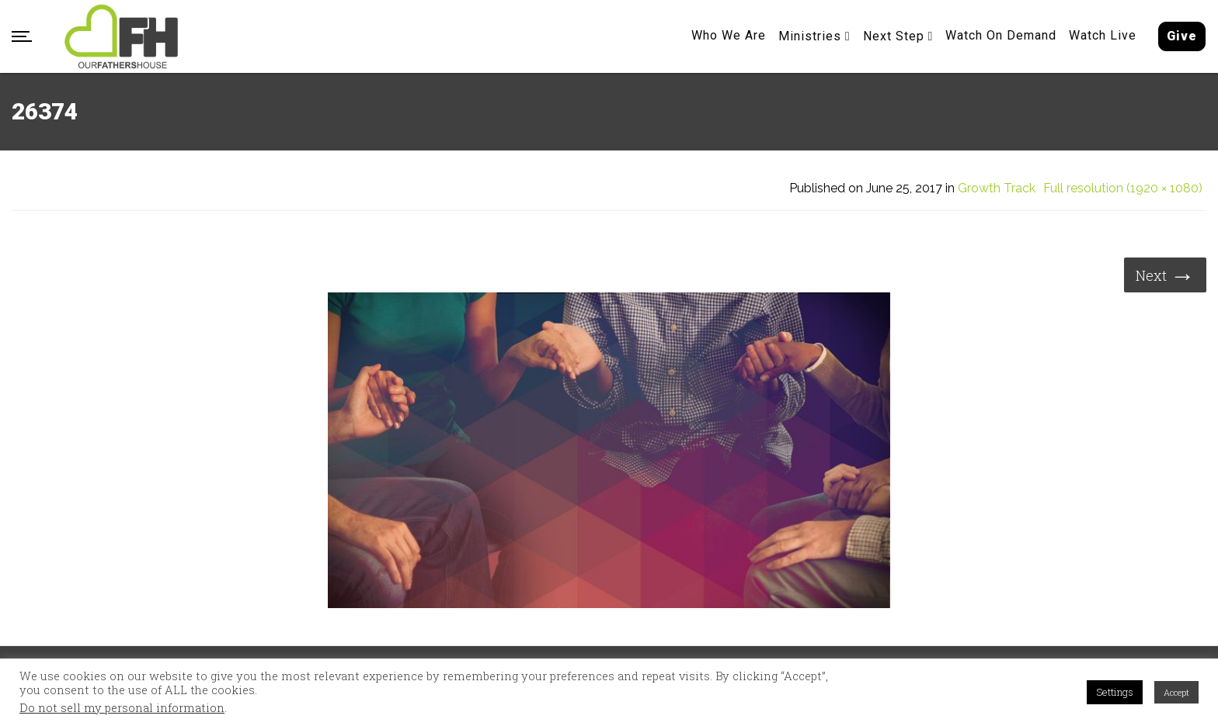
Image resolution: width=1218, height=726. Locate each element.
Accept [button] (1176, 692)
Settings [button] (1114, 692)
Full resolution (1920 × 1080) (1122, 188)
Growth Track (996, 188)
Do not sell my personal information (121, 708)
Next (1165, 274)
